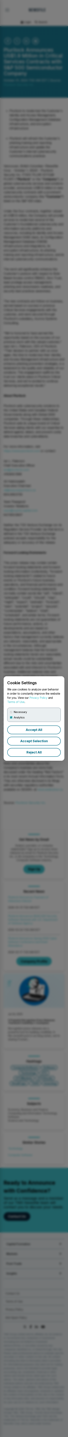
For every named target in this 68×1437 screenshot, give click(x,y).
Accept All (34, 730)
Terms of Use (15, 702)
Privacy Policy (38, 698)
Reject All (34, 752)
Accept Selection (34, 741)
